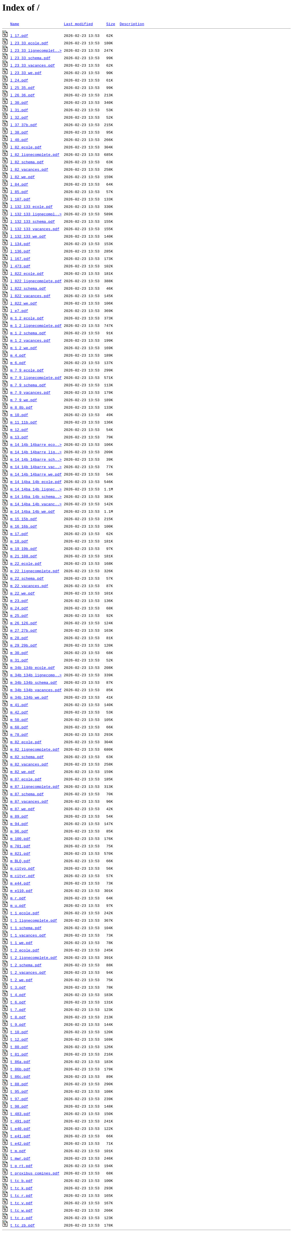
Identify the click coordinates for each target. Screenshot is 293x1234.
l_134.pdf (20, 243)
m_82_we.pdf (22, 771)
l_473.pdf (20, 266)
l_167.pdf (20, 258)
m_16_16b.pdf (23, 526)
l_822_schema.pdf (28, 288)
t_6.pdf (18, 1002)
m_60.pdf (19, 727)
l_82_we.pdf (22, 176)
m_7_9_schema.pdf (28, 385)
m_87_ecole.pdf (25, 779)
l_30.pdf (19, 102)
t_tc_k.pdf (21, 1188)
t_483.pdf (20, 1113)
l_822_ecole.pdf (27, 273)
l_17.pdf (19, 35)
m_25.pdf (19, 615)
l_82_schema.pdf (27, 161)
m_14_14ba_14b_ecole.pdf (36, 481)
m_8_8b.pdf (21, 407)
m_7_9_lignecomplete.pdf (36, 377)
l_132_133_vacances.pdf (35, 228)
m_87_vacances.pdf (29, 801)
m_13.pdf (19, 437)
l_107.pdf (20, 199)
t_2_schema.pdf (25, 964)
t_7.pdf (18, 1009)
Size (110, 23)
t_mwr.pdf (20, 1158)
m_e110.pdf (21, 890)
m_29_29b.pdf (23, 645)
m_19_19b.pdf (23, 548)
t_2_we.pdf (21, 979)
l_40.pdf (19, 139)
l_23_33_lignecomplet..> (36, 50)
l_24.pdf (19, 80)
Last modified (78, 23)
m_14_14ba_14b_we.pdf (32, 511)
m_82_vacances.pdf (29, 764)
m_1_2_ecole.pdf (27, 318)
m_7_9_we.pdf (23, 399)
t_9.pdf (18, 1024)
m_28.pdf (19, 637)
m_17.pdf (19, 533)
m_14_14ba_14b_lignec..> (36, 489)
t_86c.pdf (20, 1076)
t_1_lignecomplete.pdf (33, 920)
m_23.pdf (19, 600)
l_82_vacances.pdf (29, 169)
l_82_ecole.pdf (25, 147)
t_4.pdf (18, 994)
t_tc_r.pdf (21, 1195)
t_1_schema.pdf (25, 927)
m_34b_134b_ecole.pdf (32, 667)
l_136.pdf (20, 251)
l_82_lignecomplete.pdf (35, 154)
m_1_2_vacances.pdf (30, 340)
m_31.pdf (19, 660)
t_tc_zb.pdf (22, 1225)
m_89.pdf (19, 816)
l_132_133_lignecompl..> (36, 213)
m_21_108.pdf (23, 556)
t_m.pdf (18, 1150)
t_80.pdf (19, 1046)
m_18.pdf (19, 541)
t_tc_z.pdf (21, 1217)
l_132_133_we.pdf (28, 236)
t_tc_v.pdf (21, 1202)
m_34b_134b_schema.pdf (33, 682)
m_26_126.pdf (23, 622)
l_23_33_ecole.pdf (29, 42)
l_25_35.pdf (22, 87)
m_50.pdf (19, 719)
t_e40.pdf (20, 1128)
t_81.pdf (19, 1054)
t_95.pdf (19, 1091)
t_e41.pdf (20, 1135)
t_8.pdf (18, 1017)
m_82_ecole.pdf (25, 741)
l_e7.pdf (19, 310)
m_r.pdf (18, 898)
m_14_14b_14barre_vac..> (36, 466)
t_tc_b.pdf (21, 1180)
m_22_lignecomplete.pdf (35, 570)
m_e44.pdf (20, 883)
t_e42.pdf (20, 1143)
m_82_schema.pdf (27, 756)
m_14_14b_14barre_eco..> (36, 444)
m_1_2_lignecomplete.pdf (36, 325)
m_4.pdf (18, 355)
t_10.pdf (19, 1031)
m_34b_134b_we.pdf (29, 697)
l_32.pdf (19, 117)
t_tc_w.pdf (21, 1210)
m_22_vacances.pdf (29, 585)
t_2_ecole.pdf (24, 950)
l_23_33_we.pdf (25, 72)
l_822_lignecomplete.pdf (36, 280)
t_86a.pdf (20, 1061)
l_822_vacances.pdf (30, 295)
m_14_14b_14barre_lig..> (36, 451)
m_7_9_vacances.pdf (30, 392)
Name (14, 23)
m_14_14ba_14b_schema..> (36, 496)
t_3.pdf (18, 987)
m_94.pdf (19, 823)
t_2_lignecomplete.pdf (33, 957)
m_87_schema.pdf (27, 793)
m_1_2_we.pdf (23, 347)
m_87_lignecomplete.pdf (35, 786)
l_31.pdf (19, 109)
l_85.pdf (19, 191)
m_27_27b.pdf (23, 630)
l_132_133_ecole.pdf (31, 206)
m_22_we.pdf (22, 593)
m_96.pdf (19, 831)
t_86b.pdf (20, 1069)
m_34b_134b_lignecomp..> (36, 674)
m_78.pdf (19, 734)
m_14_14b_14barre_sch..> (36, 459)
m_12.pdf (19, 429)
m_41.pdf (19, 704)
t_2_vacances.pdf (28, 972)
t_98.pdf (19, 1106)
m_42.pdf (19, 712)
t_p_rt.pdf (21, 1165)
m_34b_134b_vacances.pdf (36, 689)
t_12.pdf (19, 1039)
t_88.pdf (19, 1083)
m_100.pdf (20, 838)
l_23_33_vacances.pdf (32, 65)
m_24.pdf (19, 608)
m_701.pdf (20, 846)
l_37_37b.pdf (23, 124)
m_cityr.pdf (22, 875)
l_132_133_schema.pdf (32, 221)
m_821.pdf (20, 853)
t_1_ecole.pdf (24, 912)
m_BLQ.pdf (20, 860)
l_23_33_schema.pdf (30, 57)
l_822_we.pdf (23, 303)
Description (132, 23)
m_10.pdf (19, 414)
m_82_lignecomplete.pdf (35, 749)
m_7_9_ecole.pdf (27, 370)
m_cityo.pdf (22, 868)
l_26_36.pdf (22, 95)
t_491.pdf (20, 1121)
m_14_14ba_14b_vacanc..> (36, 503)
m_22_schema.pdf (27, 578)
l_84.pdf (19, 184)
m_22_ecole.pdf (25, 563)
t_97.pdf (19, 1098)
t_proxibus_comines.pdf (35, 1173)
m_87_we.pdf (22, 808)
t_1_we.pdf (21, 942)
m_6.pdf (18, 362)
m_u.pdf (18, 905)
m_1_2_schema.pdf (28, 332)
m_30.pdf (19, 652)
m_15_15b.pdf (23, 518)
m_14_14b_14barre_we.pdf (36, 474)
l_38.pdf (19, 132)
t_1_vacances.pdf (28, 935)
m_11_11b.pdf (23, 422)
